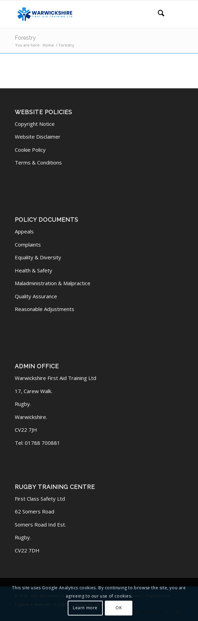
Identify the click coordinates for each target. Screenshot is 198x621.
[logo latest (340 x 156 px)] (82, 14)
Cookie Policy (30, 149)
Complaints (28, 244)
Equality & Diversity (38, 257)
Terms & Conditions (38, 162)
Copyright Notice (35, 123)
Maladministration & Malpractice (52, 283)
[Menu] (173, 14)
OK (119, 608)
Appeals (24, 231)
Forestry (25, 37)
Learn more (85, 608)
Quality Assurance (36, 296)
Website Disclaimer (37, 136)
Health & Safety (33, 270)
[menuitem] (157, 14)
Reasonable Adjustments (44, 309)
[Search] (157, 14)
